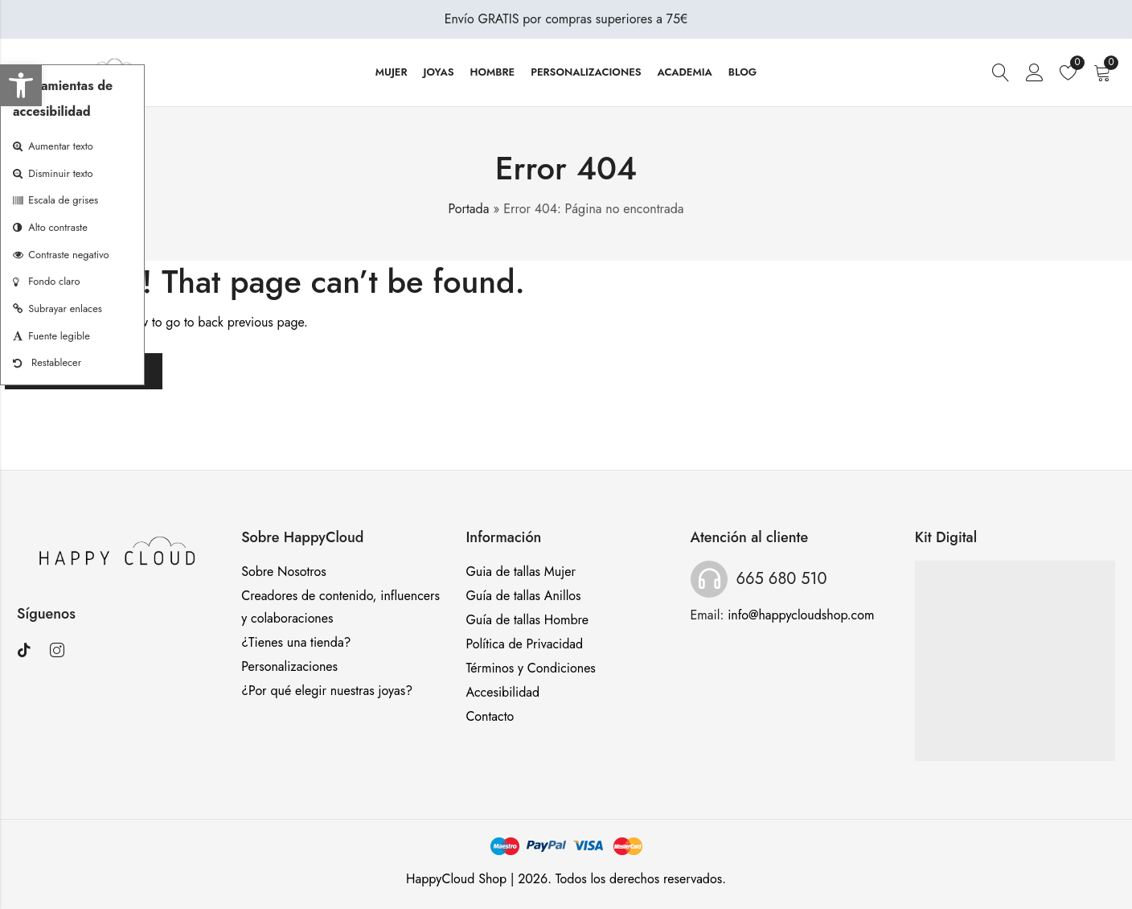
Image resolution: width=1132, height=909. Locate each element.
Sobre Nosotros (283, 571)
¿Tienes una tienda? (296, 642)
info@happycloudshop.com (801, 615)
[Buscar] (1001, 72)
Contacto (490, 716)
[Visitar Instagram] (63, 650)
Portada (469, 208)
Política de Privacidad (524, 644)
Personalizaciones (289, 666)
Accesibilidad (502, 692)
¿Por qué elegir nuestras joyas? (326, 690)
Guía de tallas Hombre (527, 620)
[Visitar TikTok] (30, 650)
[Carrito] (1104, 72)
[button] (21, 85)
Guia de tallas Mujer (521, 571)
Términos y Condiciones (530, 668)
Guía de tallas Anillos (523, 595)
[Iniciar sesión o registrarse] (1035, 72)
